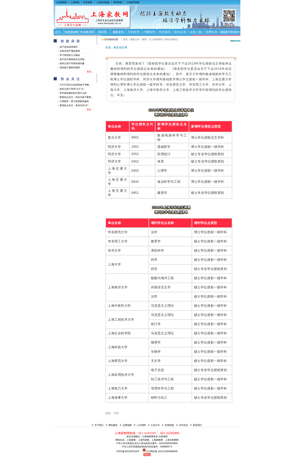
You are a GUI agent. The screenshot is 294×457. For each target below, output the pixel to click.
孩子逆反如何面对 (69, 47)
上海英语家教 (103, 2)
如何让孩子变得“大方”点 (72, 89)
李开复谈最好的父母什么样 (73, 93)
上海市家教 (143, 440)
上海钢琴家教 (133, 2)
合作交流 (183, 425)
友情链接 (169, 425)
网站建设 (113, 425)
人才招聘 (141, 425)
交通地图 (127, 425)
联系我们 (197, 425)
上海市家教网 (171, 440)
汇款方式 (155, 425)
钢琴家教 (117, 2)
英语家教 (87, 2)
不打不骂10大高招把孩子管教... (75, 84)
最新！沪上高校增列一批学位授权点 (160, 39)
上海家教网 (61, 2)
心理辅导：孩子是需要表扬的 (74, 101)
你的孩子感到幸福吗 (70, 67)
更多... (90, 71)
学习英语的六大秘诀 (70, 55)
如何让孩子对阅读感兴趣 (72, 63)
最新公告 (134, 39)
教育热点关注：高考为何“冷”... (75, 105)
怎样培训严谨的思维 (70, 51)
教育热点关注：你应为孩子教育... (76, 97)
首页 (125, 39)
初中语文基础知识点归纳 (72, 59)
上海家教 (75, 2)
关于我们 (99, 425)
